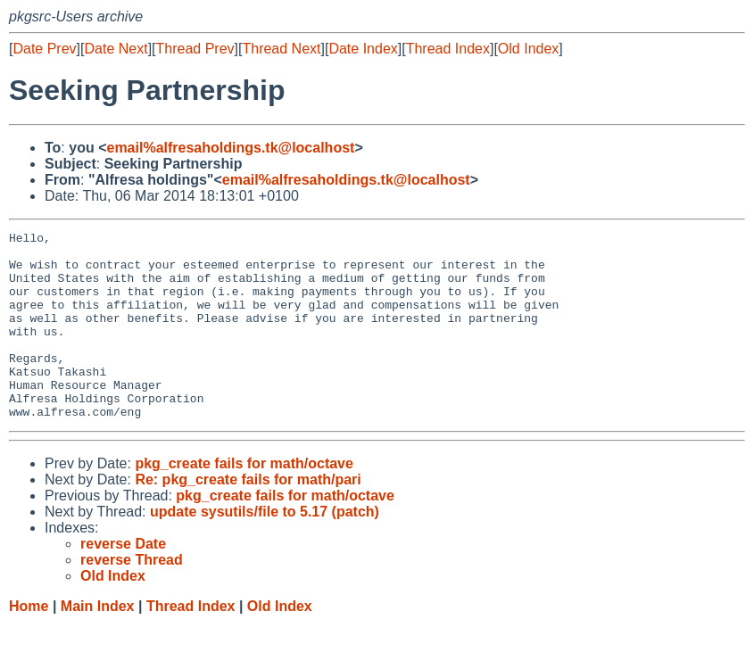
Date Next (115, 48)
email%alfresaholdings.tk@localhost (230, 147)
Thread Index (448, 48)
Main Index (98, 643)
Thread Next (281, 48)
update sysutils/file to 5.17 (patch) (264, 549)
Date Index (362, 48)
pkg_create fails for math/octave (244, 500)
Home (28, 643)
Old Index (528, 48)
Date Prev (44, 48)
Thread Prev (195, 48)
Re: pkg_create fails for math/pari (247, 517)
